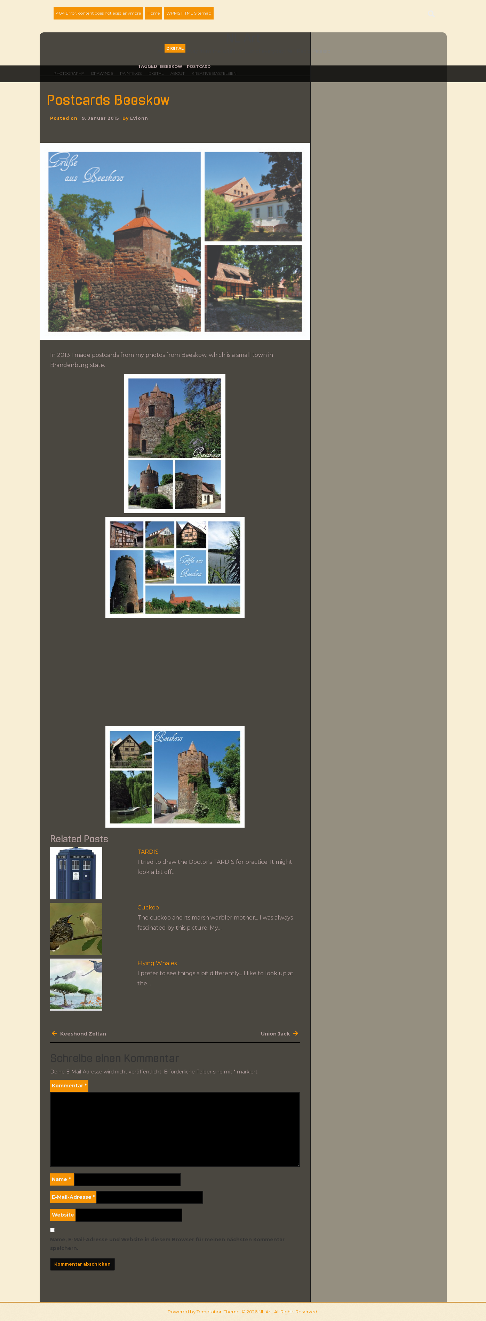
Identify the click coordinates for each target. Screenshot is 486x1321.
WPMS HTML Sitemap (188, 13)
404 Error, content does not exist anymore (98, 13)
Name (61, 1179)
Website (63, 1215)
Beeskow (171, 66)
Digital (175, 48)
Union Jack (275, 1034)
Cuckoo (148, 907)
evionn (139, 118)
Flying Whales (157, 963)
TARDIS (148, 852)
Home (154, 13)
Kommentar (69, 1085)
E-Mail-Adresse (73, 1197)
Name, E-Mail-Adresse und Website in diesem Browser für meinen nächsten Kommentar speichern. (167, 1243)
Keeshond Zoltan (83, 1034)
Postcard (198, 66)
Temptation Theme (218, 1311)
